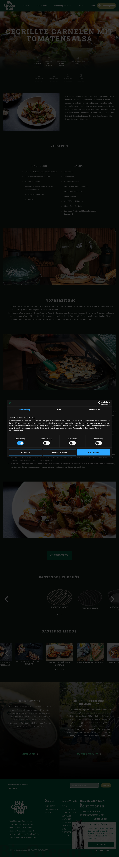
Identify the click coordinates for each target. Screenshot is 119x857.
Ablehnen (25, 452)
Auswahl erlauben (59, 452)
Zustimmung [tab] (24, 409)
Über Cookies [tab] (94, 409)
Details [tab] (59, 409)
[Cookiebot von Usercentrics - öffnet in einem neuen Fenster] (100, 403)
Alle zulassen (93, 452)
